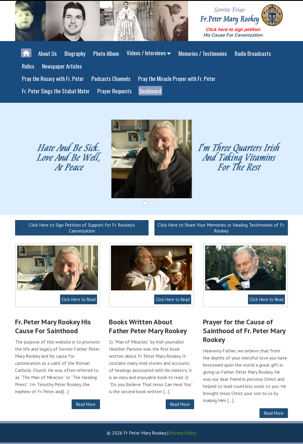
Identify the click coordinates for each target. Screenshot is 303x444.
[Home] (26, 52)
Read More (86, 404)
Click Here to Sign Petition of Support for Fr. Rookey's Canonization (82, 228)
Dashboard (150, 91)
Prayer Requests (114, 91)
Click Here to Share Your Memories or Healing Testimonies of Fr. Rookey (221, 228)
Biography (75, 53)
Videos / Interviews (149, 52)
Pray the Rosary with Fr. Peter (53, 78)
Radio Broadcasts (253, 53)
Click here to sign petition (233, 29)
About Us (47, 53)
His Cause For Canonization (232, 35)
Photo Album (106, 53)
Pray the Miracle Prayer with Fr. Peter (176, 78)
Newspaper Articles (62, 66)
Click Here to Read (79, 299)
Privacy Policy (183, 433)
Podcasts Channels (110, 78)
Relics (28, 66)
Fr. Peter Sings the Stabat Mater (56, 91)
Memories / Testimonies (202, 53)
